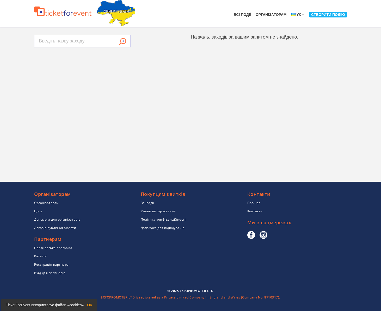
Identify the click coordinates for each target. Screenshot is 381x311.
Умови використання (158, 211)
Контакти (255, 211)
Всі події (242, 15)
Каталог (40, 256)
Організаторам (271, 15)
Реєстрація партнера (51, 264)
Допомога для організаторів (57, 219)
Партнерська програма (53, 248)
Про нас (254, 203)
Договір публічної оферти (55, 228)
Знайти (122, 41)
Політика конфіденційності (163, 219)
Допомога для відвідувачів (163, 228)
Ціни (38, 211)
